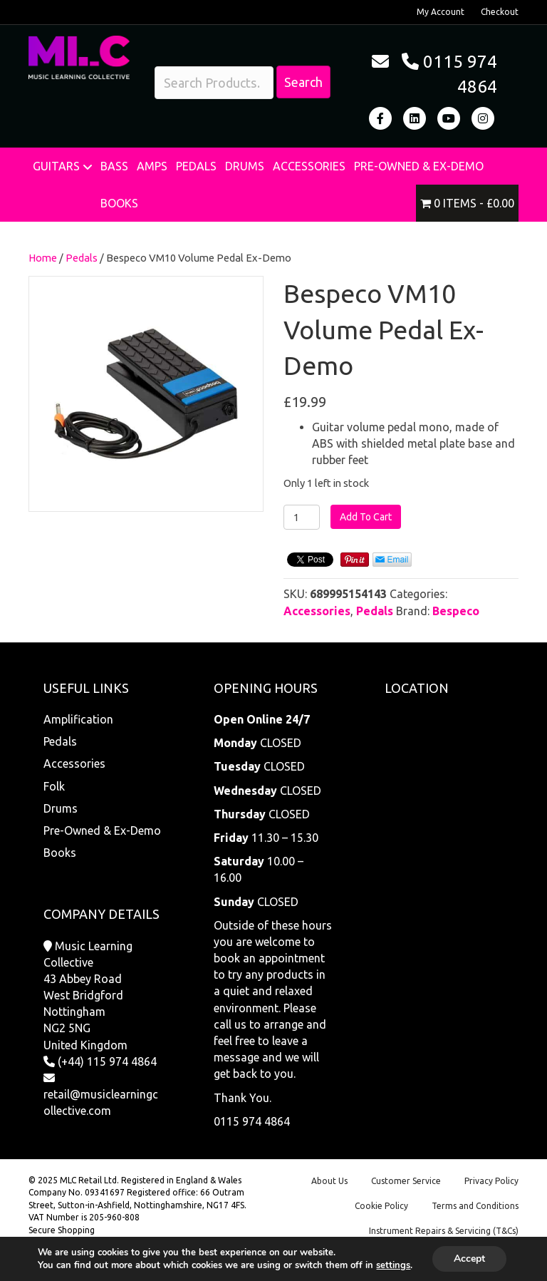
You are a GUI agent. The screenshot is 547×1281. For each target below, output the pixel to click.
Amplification (78, 719)
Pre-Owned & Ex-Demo (419, 166)
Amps (152, 166)
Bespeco (455, 611)
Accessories (309, 166)
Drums (244, 166)
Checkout (500, 11)
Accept (469, 1258)
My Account (440, 11)
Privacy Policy (491, 1180)
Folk (54, 786)
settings (393, 1265)
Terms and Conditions (475, 1205)
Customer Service (406, 1180)
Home (42, 258)
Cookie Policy (381, 1205)
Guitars (56, 166)
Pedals (196, 166)
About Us (329, 1180)
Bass (114, 166)
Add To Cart (366, 517)
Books (119, 203)
